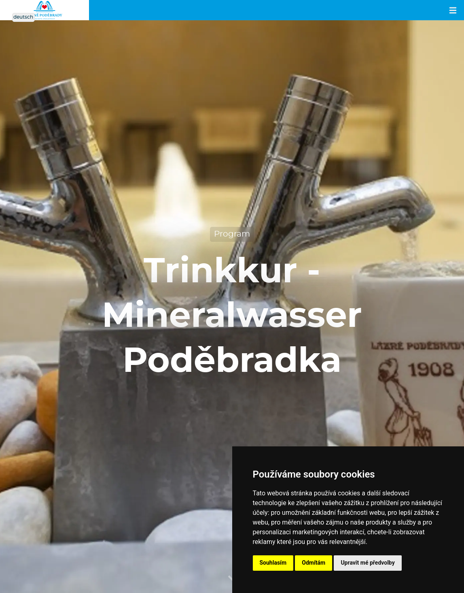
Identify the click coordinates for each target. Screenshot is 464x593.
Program (232, 234)
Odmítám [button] (313, 562)
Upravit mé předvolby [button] (367, 562)
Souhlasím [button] (273, 562)
